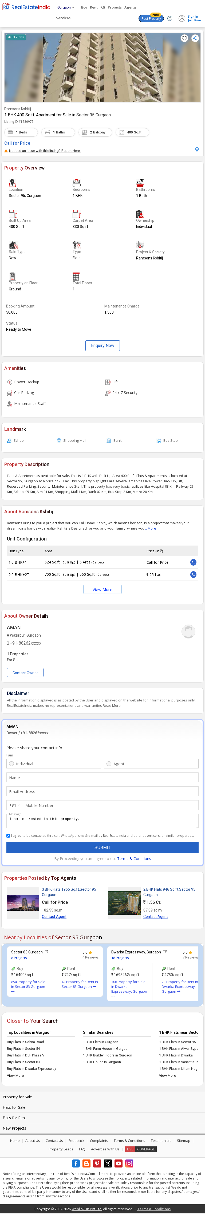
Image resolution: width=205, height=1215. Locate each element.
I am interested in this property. (102, 822)
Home (15, 1142)
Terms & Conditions (129, 1142)
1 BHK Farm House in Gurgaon (106, 1050)
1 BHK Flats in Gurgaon (100, 1044)
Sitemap (183, 1142)
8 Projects (19, 959)
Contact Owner (25, 673)
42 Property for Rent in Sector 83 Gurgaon (80, 986)
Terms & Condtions (134, 860)
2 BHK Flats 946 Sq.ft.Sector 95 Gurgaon (169, 893)
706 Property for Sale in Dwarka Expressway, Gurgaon (129, 990)
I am (9, 755)
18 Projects (120, 959)
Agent (118, 763)
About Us (32, 1142)
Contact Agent (54, 918)
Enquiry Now (102, 345)
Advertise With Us (105, 1150)
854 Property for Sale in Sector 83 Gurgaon (28, 988)
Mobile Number (39, 805)
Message (15, 814)
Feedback (76, 1142)
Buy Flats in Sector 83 (23, 1064)
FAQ (82, 1150)
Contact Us (54, 1142)
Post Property (151, 18)
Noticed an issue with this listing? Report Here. (42, 151)
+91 (13, 805)
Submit (102, 849)
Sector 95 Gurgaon (93, 114)
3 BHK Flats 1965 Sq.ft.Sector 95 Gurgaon (69, 893)
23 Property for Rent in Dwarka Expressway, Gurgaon (180, 988)
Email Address (22, 791)
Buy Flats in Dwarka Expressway (31, 1070)
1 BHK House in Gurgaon (102, 1064)
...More (150, 528)
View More (102, 589)
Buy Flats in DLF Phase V (25, 1057)
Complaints (99, 1142)
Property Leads (61, 1150)
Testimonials (161, 1142)
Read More (112, 705)
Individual (24, 763)
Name (14, 777)
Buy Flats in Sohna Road (25, 1044)
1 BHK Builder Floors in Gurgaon (107, 1057)
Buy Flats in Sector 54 (23, 1050)
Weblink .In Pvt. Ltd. (87, 1210)
